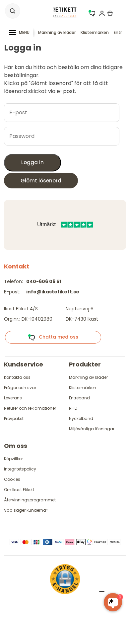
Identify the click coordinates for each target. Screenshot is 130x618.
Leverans (13, 398)
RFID (73, 408)
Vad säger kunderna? (26, 510)
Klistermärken (95, 32)
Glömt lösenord (41, 180)
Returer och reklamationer (30, 408)
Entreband (79, 398)
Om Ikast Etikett (19, 489)
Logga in (32, 162)
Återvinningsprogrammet (30, 500)
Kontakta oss (17, 377)
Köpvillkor (13, 459)
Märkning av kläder (57, 32)
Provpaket (14, 418)
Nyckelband (81, 418)
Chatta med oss (53, 337)
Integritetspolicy (20, 469)
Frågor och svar (20, 387)
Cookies (12, 479)
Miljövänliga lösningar (91, 429)
